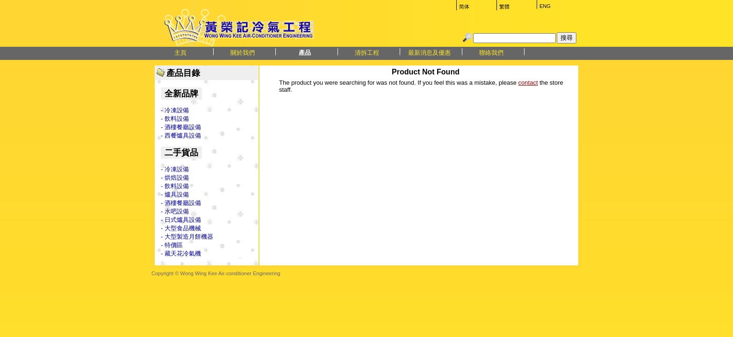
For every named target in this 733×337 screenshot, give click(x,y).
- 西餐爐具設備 (181, 135)
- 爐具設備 (175, 194)
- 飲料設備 (175, 118)
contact (528, 82)
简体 (464, 6)
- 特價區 (172, 245)
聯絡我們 (491, 52)
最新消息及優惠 (429, 52)
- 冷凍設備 (175, 110)
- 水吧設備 (175, 211)
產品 (305, 52)
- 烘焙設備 (175, 177)
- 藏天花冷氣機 (181, 253)
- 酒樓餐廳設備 (181, 127)
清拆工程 (367, 52)
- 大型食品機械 (181, 228)
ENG (545, 6)
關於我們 (242, 52)
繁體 (504, 6)
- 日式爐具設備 (181, 219)
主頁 (180, 52)
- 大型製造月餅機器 (187, 236)
